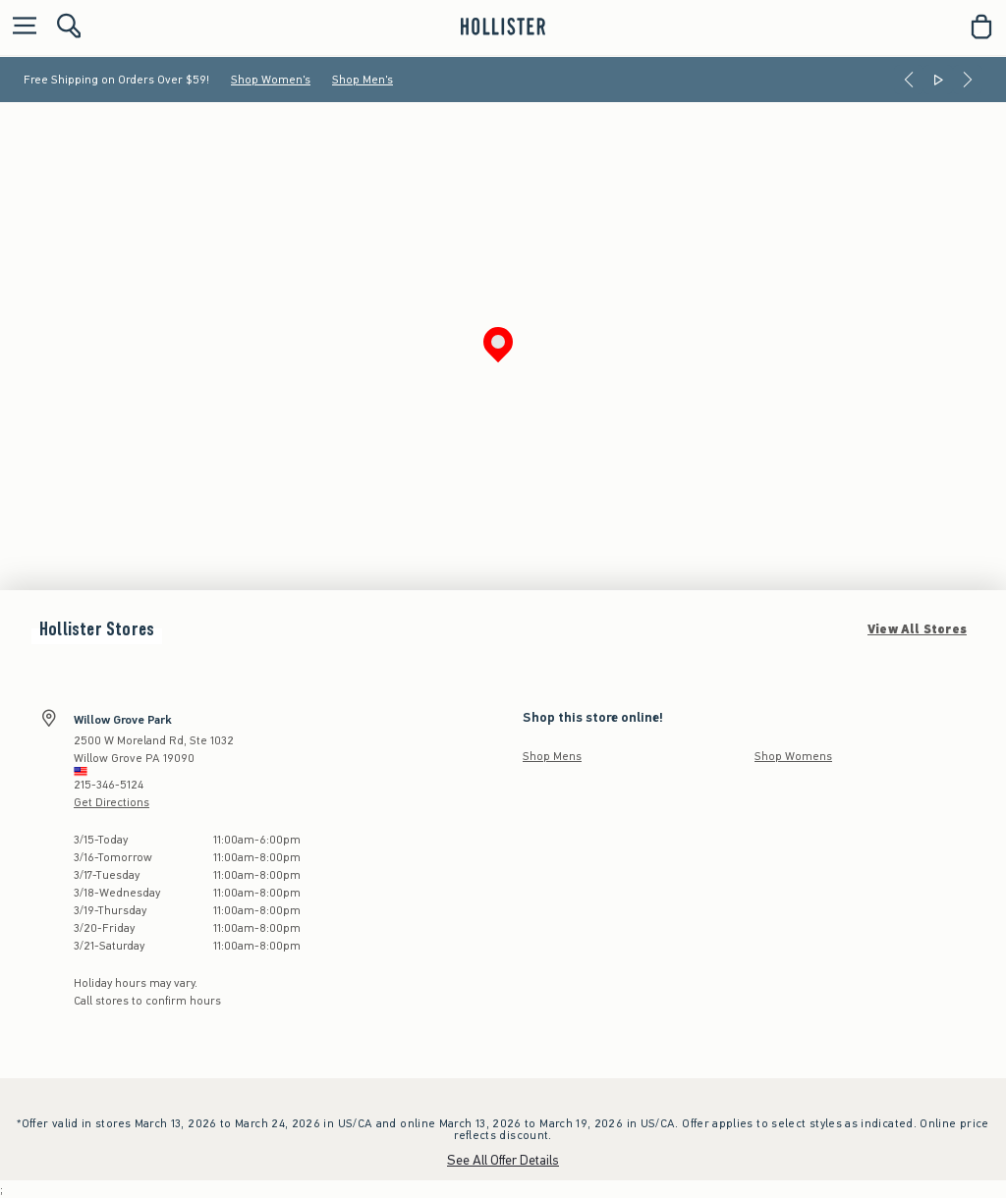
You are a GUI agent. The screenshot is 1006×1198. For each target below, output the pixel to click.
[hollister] (502, 26)
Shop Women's (270, 79)
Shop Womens (793, 756)
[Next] (967, 79)
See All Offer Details (503, 1160)
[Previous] (908, 79)
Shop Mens (552, 756)
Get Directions (111, 802)
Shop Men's (362, 79)
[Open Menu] (19, 27)
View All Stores (917, 629)
